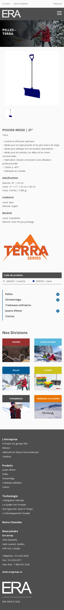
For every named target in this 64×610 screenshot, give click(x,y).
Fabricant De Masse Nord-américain (20, 452)
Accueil (6, 3)
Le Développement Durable (16, 513)
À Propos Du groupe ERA (15, 443)
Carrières (6, 456)
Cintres (9, 316)
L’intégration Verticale (13, 500)
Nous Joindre (21, 3)
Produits (7, 465)
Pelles (9, 294)
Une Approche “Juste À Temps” (17, 508)
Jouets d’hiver (13, 310)
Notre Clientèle (12, 522)
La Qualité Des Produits (14, 504)
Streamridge (13, 299)
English (57, 3)
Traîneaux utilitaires (18, 305)
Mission (6, 447)
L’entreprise (9, 439)
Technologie (10, 496)
